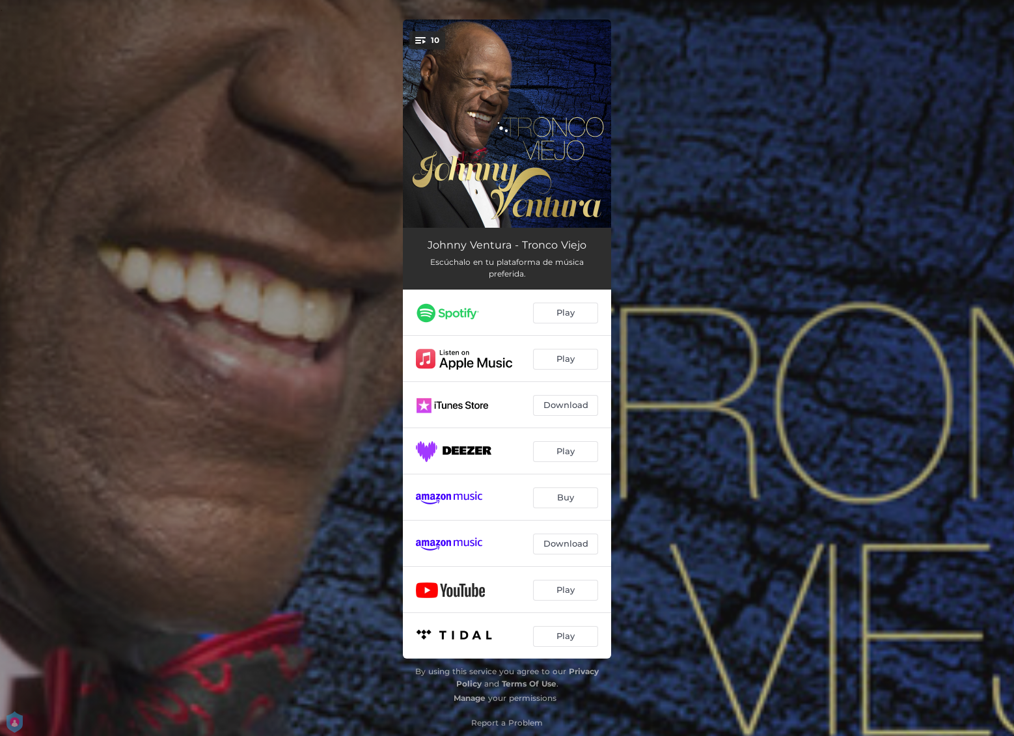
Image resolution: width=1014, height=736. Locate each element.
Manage (470, 698)
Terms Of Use (529, 683)
